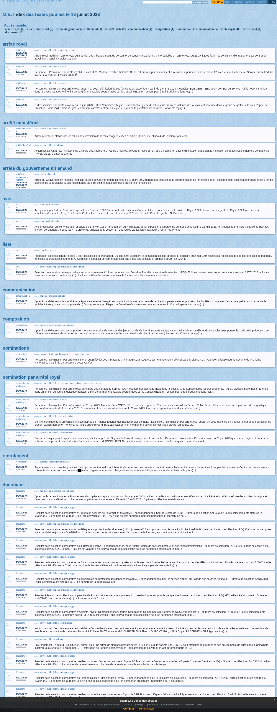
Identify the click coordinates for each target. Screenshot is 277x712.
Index (19, 14)
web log (250, 2)
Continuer (129, 708)
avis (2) (109, 29)
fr (270, 2)
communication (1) (140, 29)
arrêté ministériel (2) (40, 29)
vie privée (217, 2)
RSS (227, 2)
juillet (83, 14)
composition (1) (164, 29)
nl (273, 2)
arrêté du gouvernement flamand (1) (79, 29)
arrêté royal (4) (14, 29)
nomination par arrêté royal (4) (219, 29)
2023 (95, 14)
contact (262, 2)
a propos (237, 2)
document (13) (14, 32)
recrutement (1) (251, 29)
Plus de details (146, 709)
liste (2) (121, 29)
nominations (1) (187, 29)
